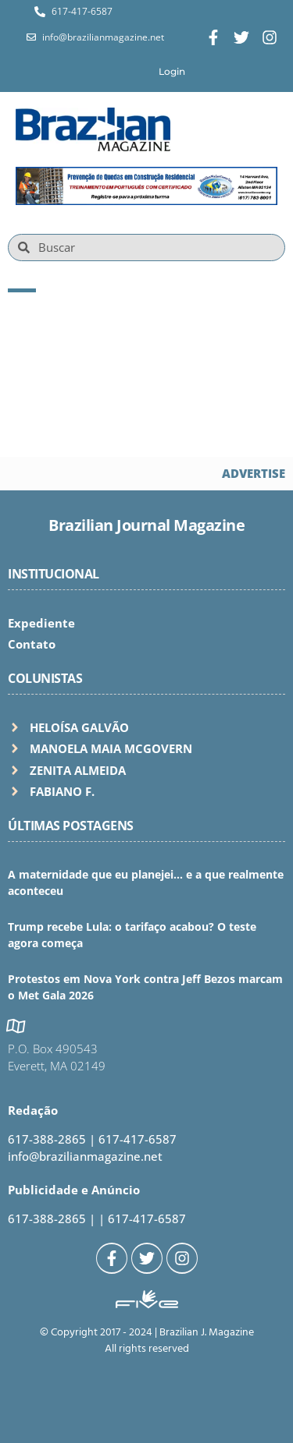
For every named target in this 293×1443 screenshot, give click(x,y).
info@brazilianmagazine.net (85, 1156)
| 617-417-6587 (142, 1218)
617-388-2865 (47, 1139)
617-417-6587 (137, 1139)
